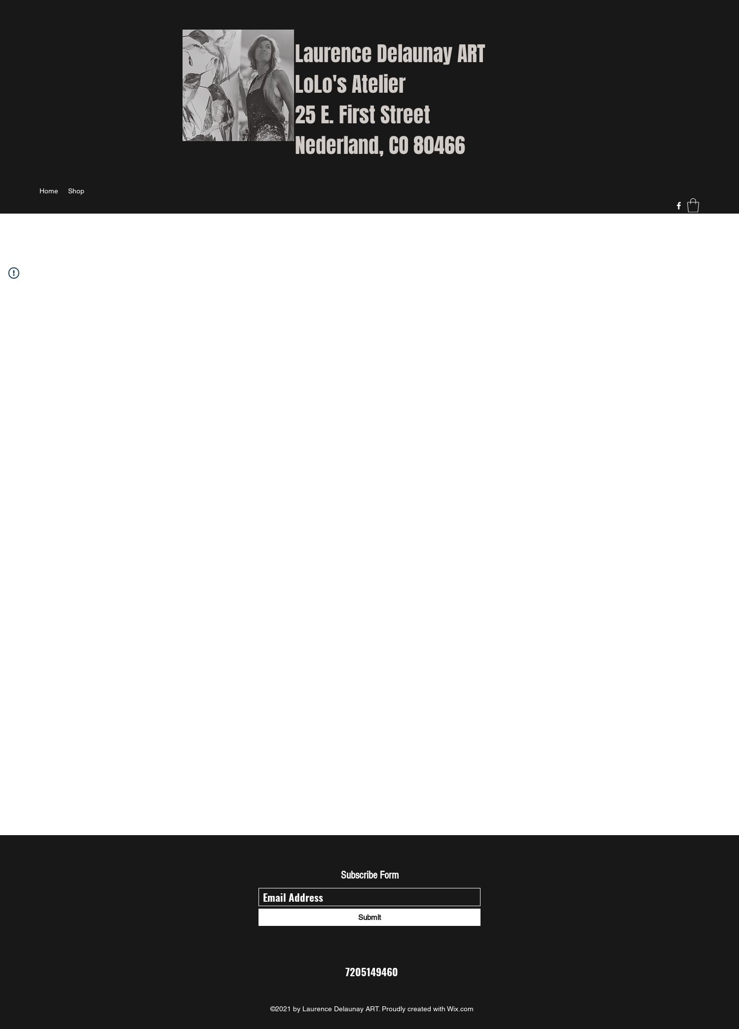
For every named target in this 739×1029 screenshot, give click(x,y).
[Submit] (369, 917)
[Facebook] (679, 206)
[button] (693, 205)
